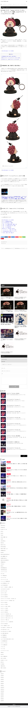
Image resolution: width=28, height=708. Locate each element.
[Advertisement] (14, 260)
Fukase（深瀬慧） (3, 537)
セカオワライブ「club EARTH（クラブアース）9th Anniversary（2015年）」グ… (21, 298)
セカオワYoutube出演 (4, 585)
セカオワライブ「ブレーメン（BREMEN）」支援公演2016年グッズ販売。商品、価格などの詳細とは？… (21, 327)
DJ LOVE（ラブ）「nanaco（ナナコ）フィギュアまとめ (10, 59)
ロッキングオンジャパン (4, 650)
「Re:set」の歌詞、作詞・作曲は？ (7, 232)
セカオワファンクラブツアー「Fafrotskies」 (7, 600)
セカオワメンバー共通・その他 (5, 606)
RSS (14, 704)
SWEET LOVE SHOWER (4, 560)
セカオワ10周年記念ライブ (4, 583)
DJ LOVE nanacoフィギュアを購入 (7, 170)
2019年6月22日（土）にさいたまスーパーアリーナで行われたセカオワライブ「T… (16, 432)
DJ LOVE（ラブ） (3, 529)
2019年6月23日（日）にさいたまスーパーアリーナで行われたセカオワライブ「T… (16, 426)
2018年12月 (2, 687)
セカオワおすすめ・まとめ (4, 589)
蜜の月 (2, 662)
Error (1, 531)
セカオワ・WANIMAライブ (4, 625)
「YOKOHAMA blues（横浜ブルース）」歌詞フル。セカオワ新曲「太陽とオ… (17, 464)
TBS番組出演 (2, 562)
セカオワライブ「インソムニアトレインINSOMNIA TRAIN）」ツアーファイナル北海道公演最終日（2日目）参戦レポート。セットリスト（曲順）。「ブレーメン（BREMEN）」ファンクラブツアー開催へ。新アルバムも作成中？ (14, 197)
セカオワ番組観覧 (3, 635)
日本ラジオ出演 (3, 658)
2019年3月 (2, 681)
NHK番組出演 (2, 550)
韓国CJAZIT (2, 666)
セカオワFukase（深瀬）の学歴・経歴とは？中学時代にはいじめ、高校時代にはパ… (17, 501)
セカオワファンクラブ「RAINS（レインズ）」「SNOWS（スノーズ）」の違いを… (17, 476)
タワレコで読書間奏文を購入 (6, 221)
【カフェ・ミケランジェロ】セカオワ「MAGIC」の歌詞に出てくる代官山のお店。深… (17, 519)
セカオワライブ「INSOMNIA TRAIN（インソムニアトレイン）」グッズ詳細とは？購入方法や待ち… (7, 311)
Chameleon (2, 527)
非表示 (12, 54)
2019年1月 (2, 685)
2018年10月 (2, 691)
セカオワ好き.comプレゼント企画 (5, 631)
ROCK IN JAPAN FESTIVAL (4, 554)
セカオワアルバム (3, 591)
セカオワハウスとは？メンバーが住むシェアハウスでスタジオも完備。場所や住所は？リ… (17, 470)
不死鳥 (2, 652)
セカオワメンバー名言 (4, 608)
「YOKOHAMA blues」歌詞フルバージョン (9, 231)
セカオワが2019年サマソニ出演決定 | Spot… (13, 442)
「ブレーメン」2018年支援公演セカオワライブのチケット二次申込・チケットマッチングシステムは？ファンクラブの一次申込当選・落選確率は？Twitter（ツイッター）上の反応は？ (7, 249)
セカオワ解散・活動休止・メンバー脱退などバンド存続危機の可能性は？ (17, 494)
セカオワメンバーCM (4, 604)
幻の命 (2, 654)
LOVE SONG (2, 541)
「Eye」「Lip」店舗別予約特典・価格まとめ (9, 224)
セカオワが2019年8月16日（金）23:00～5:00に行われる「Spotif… (15, 443)
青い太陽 (2, 664)
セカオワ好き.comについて (4, 629)
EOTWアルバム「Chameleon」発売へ (8, 228)
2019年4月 (2, 679)
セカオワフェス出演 (3, 602)
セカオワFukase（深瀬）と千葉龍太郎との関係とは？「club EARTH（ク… (16, 507)
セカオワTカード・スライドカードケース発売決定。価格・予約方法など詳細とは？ (7, 324)
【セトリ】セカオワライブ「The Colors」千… (14, 399)
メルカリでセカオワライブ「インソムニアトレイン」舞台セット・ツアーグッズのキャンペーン (7, 340)
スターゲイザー (3, 577)
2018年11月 (2, 689)
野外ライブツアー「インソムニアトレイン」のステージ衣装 (10, 57)
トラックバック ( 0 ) (4, 359)
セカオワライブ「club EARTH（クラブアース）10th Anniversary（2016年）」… (7, 352)
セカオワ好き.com (4, 1)
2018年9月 (2, 693)
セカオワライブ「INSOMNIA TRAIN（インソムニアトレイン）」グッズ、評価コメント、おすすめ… (7, 298)
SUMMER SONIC (3, 558)
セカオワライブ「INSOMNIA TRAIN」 (6, 616)
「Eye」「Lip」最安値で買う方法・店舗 (8, 225)
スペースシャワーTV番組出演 (5, 581)
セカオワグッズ (8, 7)
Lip (1, 539)
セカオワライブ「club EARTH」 (5, 614)
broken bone (2, 525)
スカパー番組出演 (3, 575)
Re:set (2, 552)
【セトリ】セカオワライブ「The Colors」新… (14, 411)
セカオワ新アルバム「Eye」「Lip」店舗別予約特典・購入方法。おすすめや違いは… (17, 513)
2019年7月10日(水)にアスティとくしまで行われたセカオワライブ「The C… (16, 419)
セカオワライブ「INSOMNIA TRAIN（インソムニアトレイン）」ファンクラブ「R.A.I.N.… (21, 311)
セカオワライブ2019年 (4, 612)
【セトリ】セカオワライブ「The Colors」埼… (14, 448)
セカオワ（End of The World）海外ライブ (6, 639)
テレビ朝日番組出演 (3, 641)
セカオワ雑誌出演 (3, 637)
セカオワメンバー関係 (4, 610)
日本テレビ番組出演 (3, 656)
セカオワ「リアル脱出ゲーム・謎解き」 (6, 587)
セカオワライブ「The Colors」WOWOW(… (13, 393)
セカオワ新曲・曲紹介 (4, 633)
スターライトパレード (4, 579)
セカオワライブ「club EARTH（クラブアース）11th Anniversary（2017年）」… (21, 339)
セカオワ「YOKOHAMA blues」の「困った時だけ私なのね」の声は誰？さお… (17, 489)
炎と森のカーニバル (3, 660)
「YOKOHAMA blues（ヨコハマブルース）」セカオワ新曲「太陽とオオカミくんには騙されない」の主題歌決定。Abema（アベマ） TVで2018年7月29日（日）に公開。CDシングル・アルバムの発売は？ (20, 249)
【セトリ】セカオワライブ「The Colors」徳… (14, 417)
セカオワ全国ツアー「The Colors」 (5, 627)
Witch (1, 566)
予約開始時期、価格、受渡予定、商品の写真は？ (9, 56)
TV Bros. (2, 564)
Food (1, 535)
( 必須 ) (3, 368)
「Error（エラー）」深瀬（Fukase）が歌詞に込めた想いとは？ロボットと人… (17, 483)
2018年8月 (2, 695)
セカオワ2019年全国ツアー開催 (7, 222)
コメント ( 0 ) (3, 361)
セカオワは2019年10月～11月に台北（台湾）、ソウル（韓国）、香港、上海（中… (16, 438)
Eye (1, 533)
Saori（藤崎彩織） (3, 556)
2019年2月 (2, 683)
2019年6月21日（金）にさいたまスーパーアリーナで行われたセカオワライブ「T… (16, 450)
